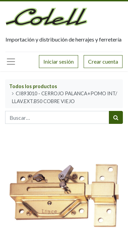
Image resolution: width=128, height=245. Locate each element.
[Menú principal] (10, 61)
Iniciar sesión (58, 61)
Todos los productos (33, 86)
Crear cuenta (103, 61)
